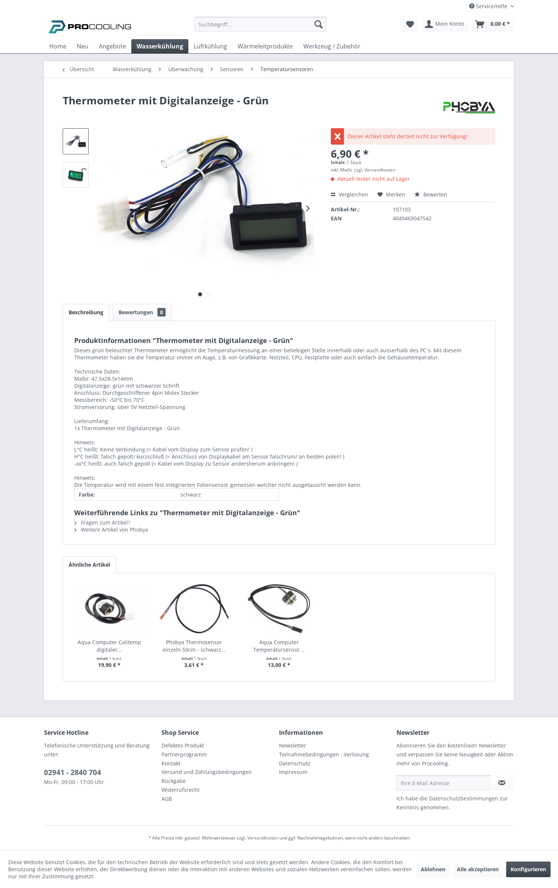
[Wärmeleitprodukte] (265, 46)
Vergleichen (349, 194)
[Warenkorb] (492, 24)
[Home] (58, 46)
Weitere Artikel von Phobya (111, 529)
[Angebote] (112, 46)
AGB (167, 798)
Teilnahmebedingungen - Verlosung (324, 754)
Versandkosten (262, 838)
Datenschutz (294, 763)
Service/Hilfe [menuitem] (489, 6)
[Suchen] (318, 24)
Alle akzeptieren (478, 869)
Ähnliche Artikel (89, 564)
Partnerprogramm (184, 754)
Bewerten (430, 194)
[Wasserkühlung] (159, 46)
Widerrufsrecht (181, 789)
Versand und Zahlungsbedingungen (207, 771)
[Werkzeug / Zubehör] (332, 46)
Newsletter (292, 745)
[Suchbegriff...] (260, 24)
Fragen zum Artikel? (102, 522)
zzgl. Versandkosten (374, 170)
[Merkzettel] (410, 24)
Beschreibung (86, 312)
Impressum (293, 771)
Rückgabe (174, 780)
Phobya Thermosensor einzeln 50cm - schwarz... (194, 646)
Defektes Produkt (183, 745)
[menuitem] (260, 28)
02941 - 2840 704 (72, 772)
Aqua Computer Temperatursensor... (278, 646)
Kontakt (171, 763)
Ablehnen (433, 869)
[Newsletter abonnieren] (502, 782)
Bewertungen (142, 312)
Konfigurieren (528, 869)
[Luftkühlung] (210, 46)
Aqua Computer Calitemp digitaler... (109, 646)
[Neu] (83, 46)
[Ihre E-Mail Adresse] (443, 782)
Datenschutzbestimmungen (463, 798)
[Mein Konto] (444, 24)
